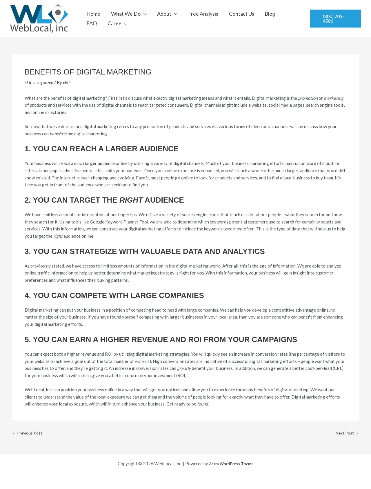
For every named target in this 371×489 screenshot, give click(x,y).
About (158, 18)
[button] (139, 18)
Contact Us (222, 18)
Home (94, 18)
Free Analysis (189, 18)
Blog (246, 18)
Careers (282, 18)
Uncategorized (41, 82)
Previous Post (28, 433)
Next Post (346, 433)
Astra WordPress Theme (231, 463)
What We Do (124, 18)
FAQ (262, 18)
